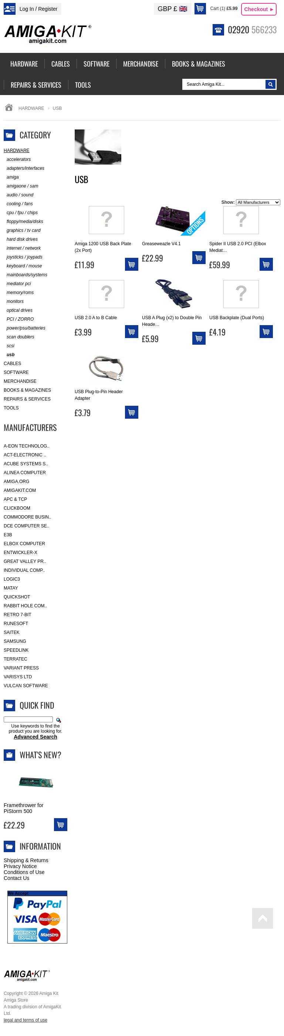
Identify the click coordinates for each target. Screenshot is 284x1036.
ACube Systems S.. (26, 463)
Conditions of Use (24, 872)
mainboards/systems (25, 275)
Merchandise (20, 381)
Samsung (15, 641)
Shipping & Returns (26, 860)
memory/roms (19, 293)
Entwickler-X (20, 552)
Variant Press (21, 668)
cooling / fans (18, 204)
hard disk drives (21, 239)
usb (9, 355)
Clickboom (17, 508)
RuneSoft (16, 623)
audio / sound (18, 195)
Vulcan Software (26, 685)
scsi (9, 346)
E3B (8, 534)
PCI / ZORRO (19, 319)
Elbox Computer (24, 543)
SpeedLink (16, 650)
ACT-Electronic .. (25, 455)
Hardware (31, 108)
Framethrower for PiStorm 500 (23, 808)
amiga (11, 177)
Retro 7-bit (17, 614)
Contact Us (16, 878)
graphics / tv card (22, 230)
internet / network (22, 248)
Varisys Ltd (18, 676)
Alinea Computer (25, 472)
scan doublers (19, 337)
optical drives (18, 310)
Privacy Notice (20, 866)
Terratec (15, 659)
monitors (14, 301)
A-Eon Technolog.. (27, 446)
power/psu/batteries (24, 328)
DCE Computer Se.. (26, 526)
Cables (12, 363)
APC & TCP (15, 499)
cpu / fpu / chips (21, 213)
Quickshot (17, 597)
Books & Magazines (27, 390)
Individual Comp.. (24, 570)
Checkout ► (259, 9)
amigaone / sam (21, 186)
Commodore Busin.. (27, 517)
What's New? (40, 754)
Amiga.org (16, 481)
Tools (11, 408)
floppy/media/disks (23, 222)
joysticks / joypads (23, 257)
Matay (11, 588)
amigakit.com (20, 490)
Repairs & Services (27, 399)
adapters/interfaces (24, 168)
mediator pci (17, 284)
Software (16, 372)
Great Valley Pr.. (25, 561)
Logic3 (12, 579)
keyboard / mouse (23, 266)
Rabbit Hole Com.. (25, 605)
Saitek (12, 632)
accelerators (17, 159)
